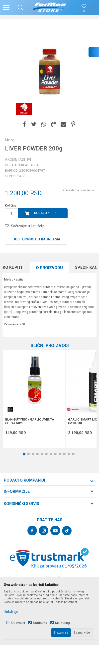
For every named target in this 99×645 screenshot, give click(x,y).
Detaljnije (11, 612)
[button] (20, 7)
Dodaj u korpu (45, 213)
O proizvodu (49, 267)
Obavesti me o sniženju (78, 190)
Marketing (62, 623)
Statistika (40, 623)
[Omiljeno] (84, 11)
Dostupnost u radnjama (36, 239)
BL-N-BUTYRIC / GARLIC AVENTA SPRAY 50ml (29, 421)
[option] (49, 71)
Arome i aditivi (18, 159)
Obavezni (18, 623)
